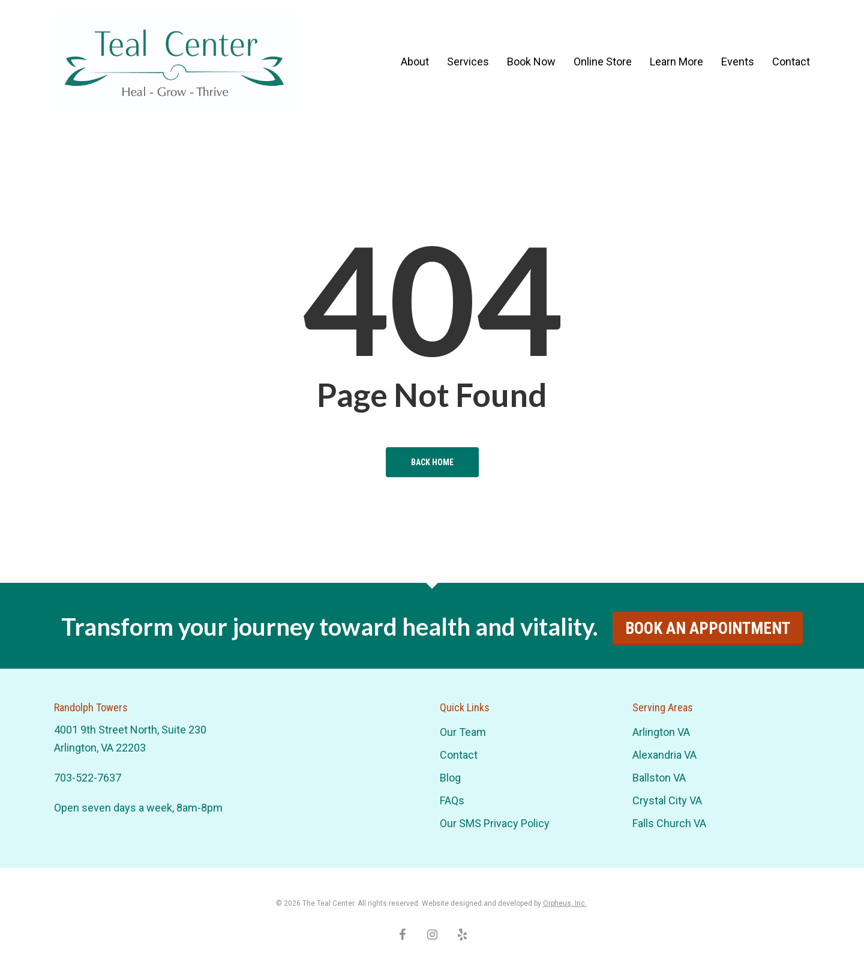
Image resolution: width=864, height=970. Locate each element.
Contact (459, 755)
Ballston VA (659, 777)
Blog (450, 777)
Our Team (463, 732)
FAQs (452, 800)
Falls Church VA (669, 823)
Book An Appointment (707, 628)
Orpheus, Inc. (565, 903)
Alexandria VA (664, 755)
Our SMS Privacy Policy (495, 823)
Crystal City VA (667, 800)
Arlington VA (661, 732)
